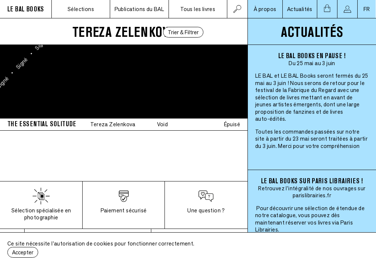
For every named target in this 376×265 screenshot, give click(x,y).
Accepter (22, 252)
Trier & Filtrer (183, 32)
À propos (265, 9)
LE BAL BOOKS (25, 9)
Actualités (299, 9)
